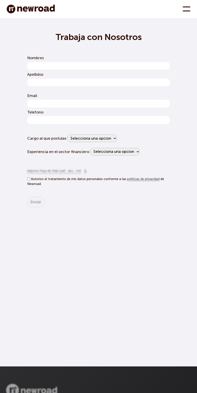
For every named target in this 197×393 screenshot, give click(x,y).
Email (32, 95)
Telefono (35, 112)
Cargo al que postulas (46, 138)
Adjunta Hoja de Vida (54, 172)
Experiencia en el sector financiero (58, 151)
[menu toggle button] (187, 9)
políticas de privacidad (143, 179)
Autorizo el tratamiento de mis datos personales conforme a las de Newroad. (95, 181)
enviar (35, 203)
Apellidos (35, 74)
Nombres (35, 58)
